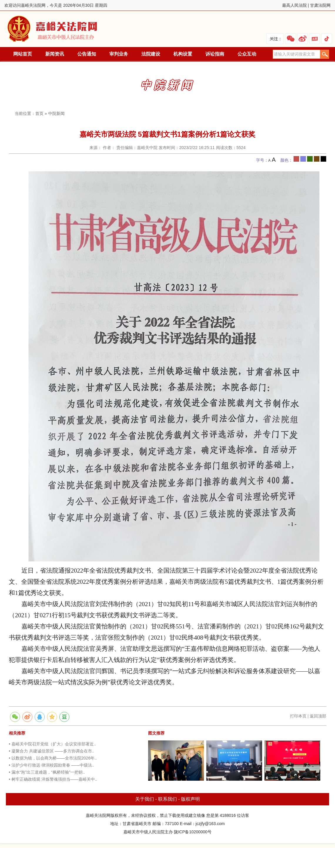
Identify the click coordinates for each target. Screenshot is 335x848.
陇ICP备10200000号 (193, 831)
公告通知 (86, 53)
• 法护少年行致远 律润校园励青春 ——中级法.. (51, 765)
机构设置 (182, 53)
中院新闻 (56, 113)
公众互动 (246, 53)
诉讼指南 (214, 53)
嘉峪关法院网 (54, 29)
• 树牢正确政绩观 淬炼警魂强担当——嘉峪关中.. (53, 779)
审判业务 (118, 53)
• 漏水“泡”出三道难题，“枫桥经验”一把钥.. (47, 772)
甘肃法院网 (320, 5)
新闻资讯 (54, 53)
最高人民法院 (294, 5)
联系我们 (167, 799)
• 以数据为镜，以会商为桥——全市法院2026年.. (53, 758)
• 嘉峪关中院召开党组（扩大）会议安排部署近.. (52, 744)
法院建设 (150, 53)
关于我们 (144, 799)
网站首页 (22, 53)
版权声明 (190, 799)
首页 (39, 113)
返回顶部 (318, 716)
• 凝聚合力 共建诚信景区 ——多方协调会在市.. (51, 751)
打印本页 (298, 716)
